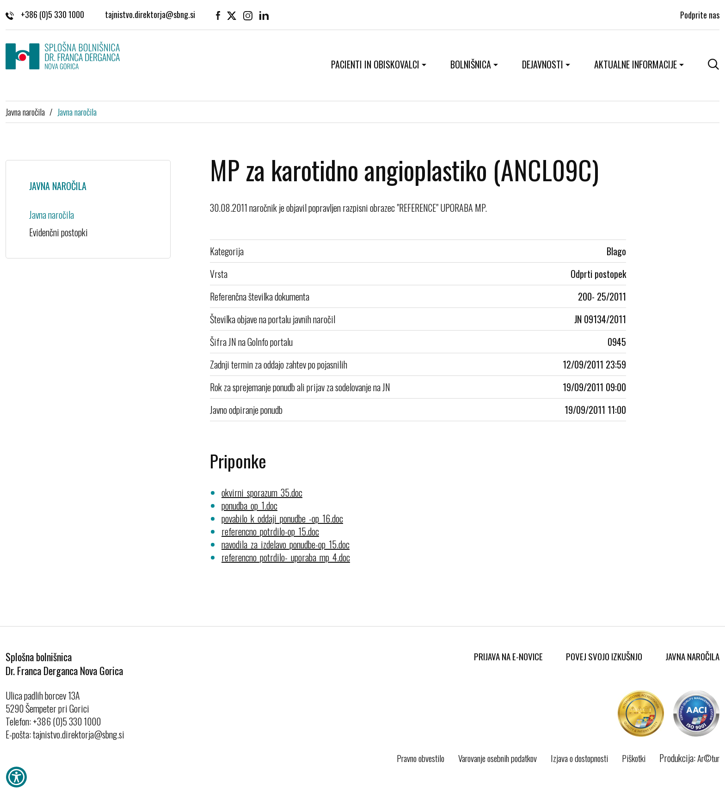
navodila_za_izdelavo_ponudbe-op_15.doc (285, 544)
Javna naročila (25, 111)
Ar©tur (708, 757)
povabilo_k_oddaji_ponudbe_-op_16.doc (282, 518)
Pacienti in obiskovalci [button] (375, 64)
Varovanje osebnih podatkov (497, 757)
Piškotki (633, 757)
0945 (617, 341)
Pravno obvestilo (420, 757)
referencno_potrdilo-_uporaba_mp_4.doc (285, 557)
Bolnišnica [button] (470, 64)
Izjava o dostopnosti (579, 757)
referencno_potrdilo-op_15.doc (270, 531)
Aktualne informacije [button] (635, 64)
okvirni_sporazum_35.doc (261, 492)
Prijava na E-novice (508, 656)
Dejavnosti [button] (542, 64)
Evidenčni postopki (58, 232)
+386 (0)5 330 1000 (45, 13)
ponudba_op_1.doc (249, 505)
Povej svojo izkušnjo (604, 656)
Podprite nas (699, 14)
